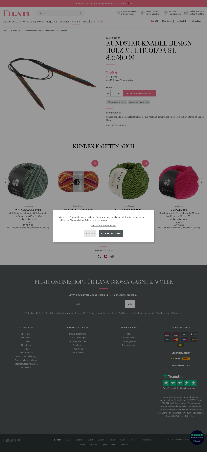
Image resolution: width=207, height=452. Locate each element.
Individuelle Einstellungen (103, 225)
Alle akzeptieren (111, 233)
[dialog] (103, 226)
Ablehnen (90, 233)
